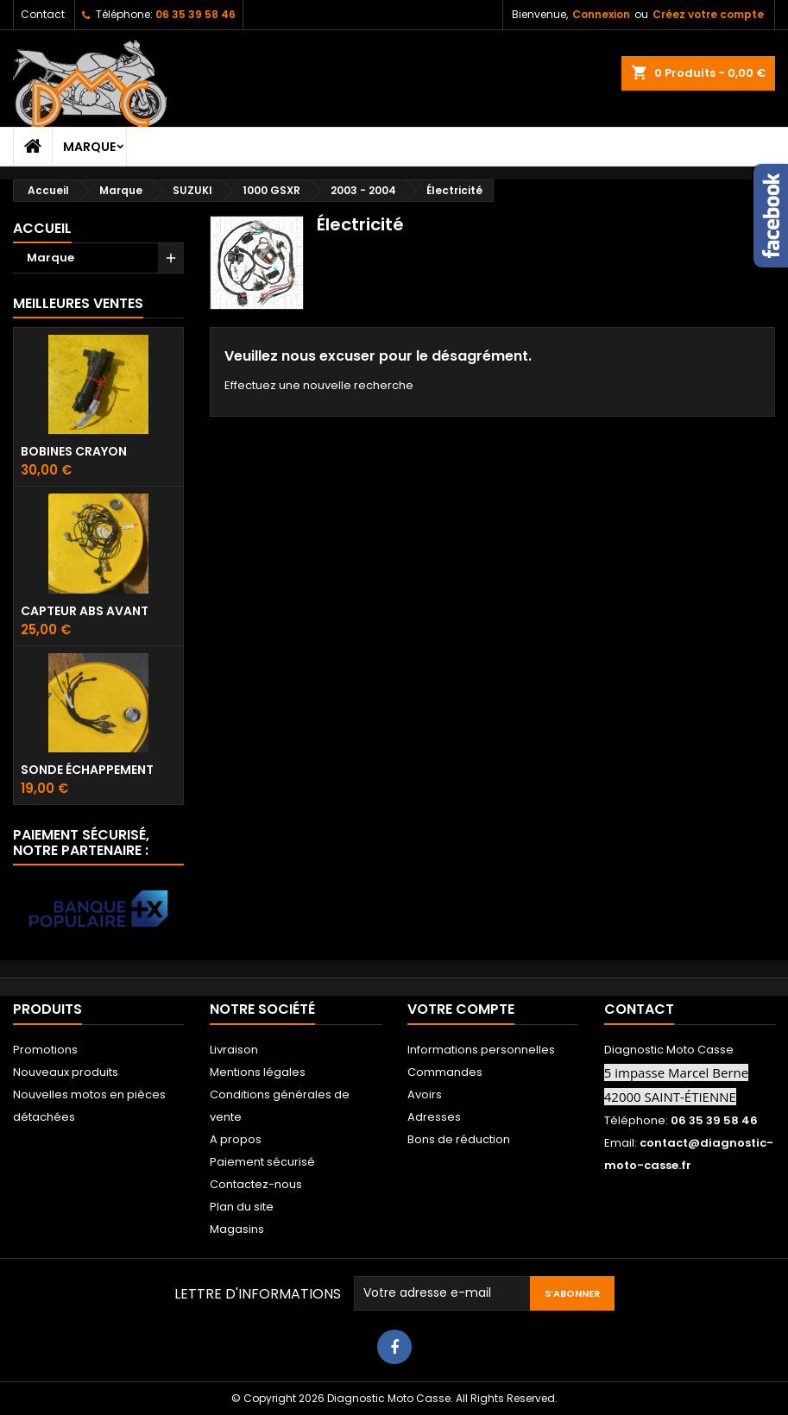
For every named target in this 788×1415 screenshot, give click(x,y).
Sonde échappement (87, 770)
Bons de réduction (458, 1139)
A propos (236, 1139)
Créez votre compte (708, 14)
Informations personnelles (481, 1049)
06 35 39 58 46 (195, 14)
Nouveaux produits (65, 1072)
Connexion (601, 14)
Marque (89, 146)
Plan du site (242, 1206)
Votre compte (460, 1009)
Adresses (434, 1117)
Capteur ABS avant (84, 611)
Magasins (237, 1229)
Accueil (42, 228)
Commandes (444, 1072)
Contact (43, 14)
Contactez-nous (256, 1184)
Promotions (45, 1049)
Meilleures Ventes (78, 303)
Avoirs (424, 1094)
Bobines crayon (74, 451)
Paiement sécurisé (262, 1162)
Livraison (234, 1049)
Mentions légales (258, 1072)
